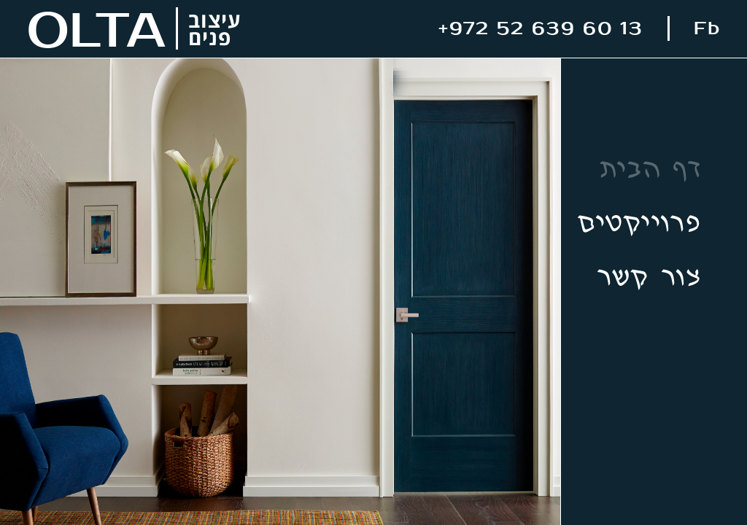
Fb (707, 29)
